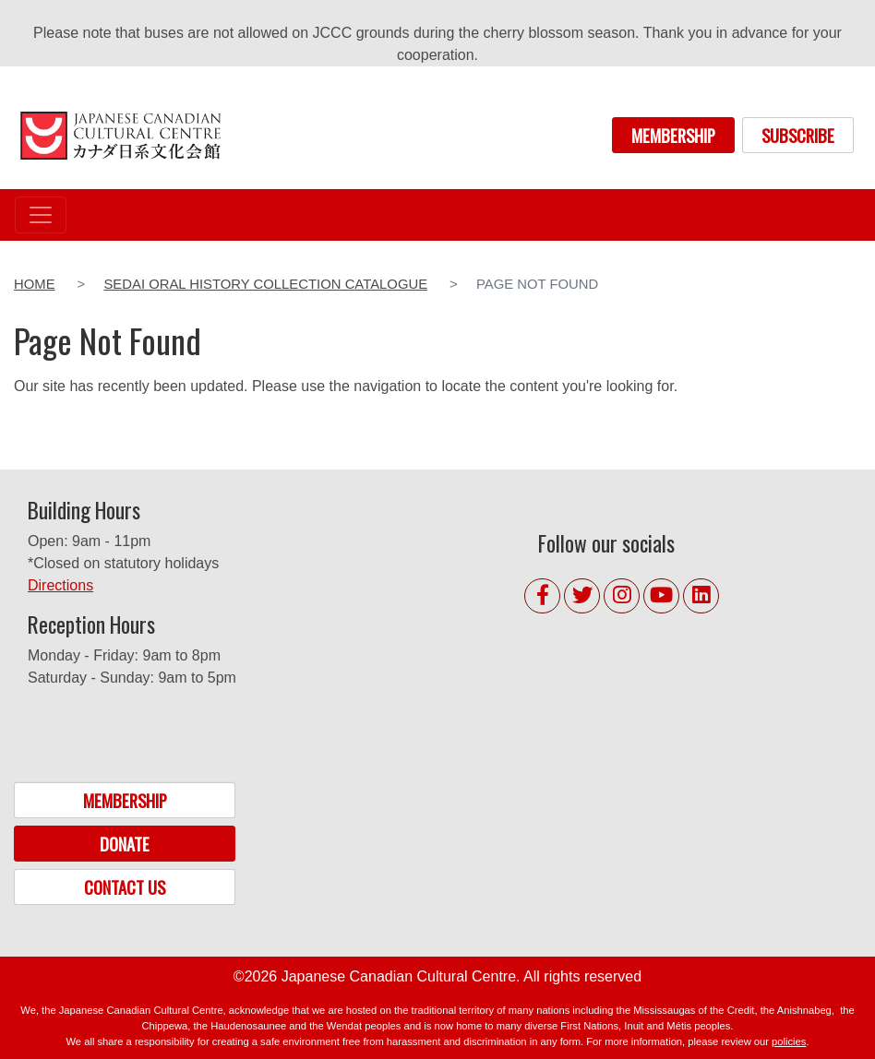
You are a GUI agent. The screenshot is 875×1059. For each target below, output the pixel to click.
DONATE (125, 843)
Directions (60, 585)
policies (789, 1041)
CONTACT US (124, 887)
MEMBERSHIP (673, 135)
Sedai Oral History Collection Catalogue (265, 284)
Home (34, 284)
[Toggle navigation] (40, 214)
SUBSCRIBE (797, 135)
